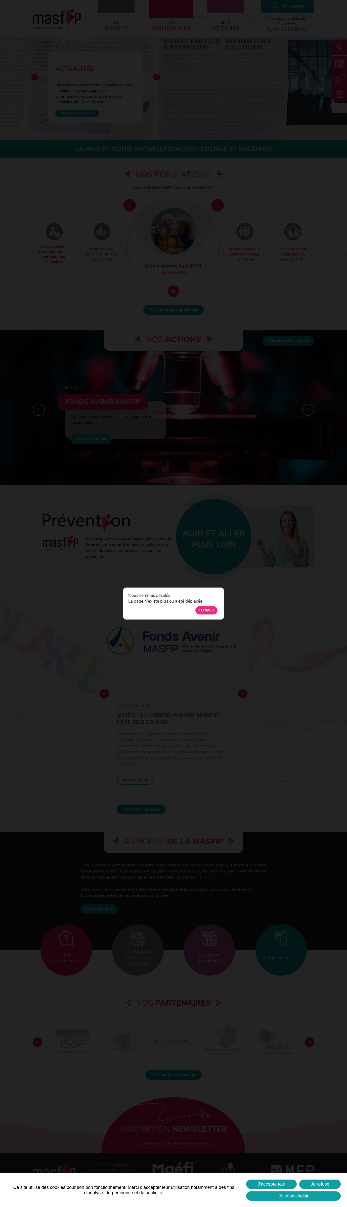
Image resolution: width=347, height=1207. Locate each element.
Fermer (206, 610)
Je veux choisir (294, 1195)
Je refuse (320, 1184)
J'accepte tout (272, 1184)
